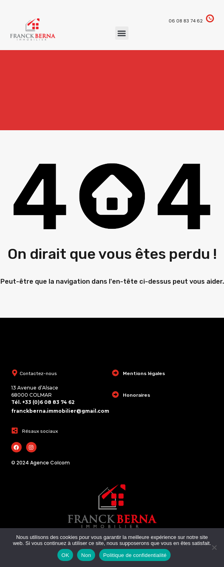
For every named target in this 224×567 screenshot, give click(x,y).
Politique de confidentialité (135, 555)
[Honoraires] (115, 394)
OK (65, 555)
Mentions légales (144, 373)
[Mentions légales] (115, 372)
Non (86, 555)
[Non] (214, 548)
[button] (121, 33)
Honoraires (136, 395)
